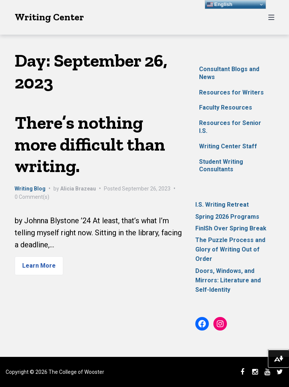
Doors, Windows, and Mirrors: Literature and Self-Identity (228, 280)
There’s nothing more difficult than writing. (90, 144)
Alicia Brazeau (78, 189)
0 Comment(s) (32, 197)
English (220, 5)
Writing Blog (30, 189)
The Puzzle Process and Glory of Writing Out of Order (230, 249)
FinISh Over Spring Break (230, 228)
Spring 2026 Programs (227, 216)
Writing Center (49, 17)
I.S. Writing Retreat (222, 204)
